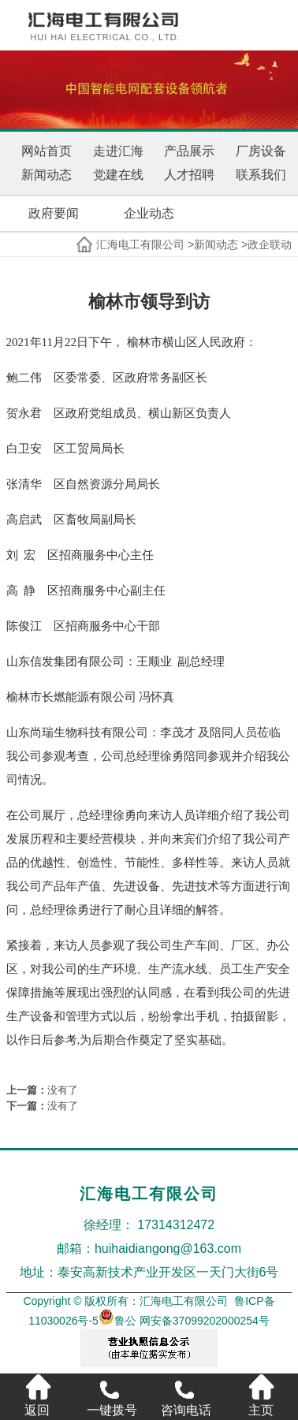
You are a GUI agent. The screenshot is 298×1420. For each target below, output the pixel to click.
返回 (37, 1395)
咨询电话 (186, 1395)
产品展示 (189, 151)
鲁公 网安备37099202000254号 (184, 1320)
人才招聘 (189, 174)
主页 (260, 1395)
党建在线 (118, 174)
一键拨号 (112, 1395)
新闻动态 (46, 174)
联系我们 (261, 174)
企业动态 (149, 213)
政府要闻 (53, 213)
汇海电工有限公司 (140, 244)
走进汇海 (118, 151)
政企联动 (270, 244)
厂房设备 (261, 151)
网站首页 (46, 151)
